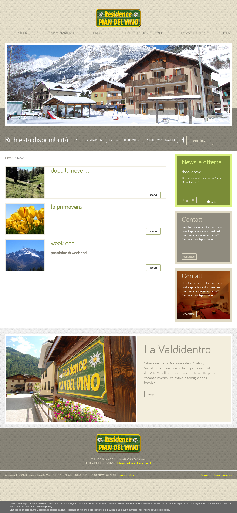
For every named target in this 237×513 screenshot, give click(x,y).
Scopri (151, 394)
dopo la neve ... (193, 171)
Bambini (170, 140)
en (228, 33)
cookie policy (44, 506)
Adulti (150, 140)
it (223, 33)
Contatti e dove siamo (142, 33)
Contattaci (189, 256)
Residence (23, 33)
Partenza (114, 140)
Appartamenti (62, 33)
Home (9, 158)
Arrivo (79, 140)
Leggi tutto (189, 200)
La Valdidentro (194, 33)
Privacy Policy (125, 475)
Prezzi (98, 33)
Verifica (199, 140)
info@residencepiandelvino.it (134, 463)
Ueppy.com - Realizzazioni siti (216, 475)
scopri (153, 195)
